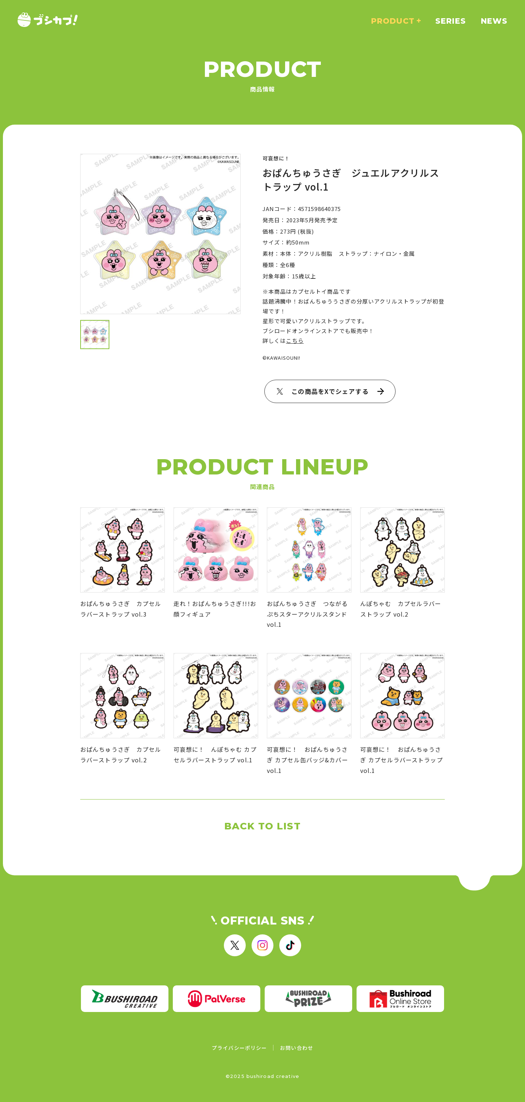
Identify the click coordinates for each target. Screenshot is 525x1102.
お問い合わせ (296, 1048)
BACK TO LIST (262, 826)
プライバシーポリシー (239, 1048)
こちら (294, 340)
